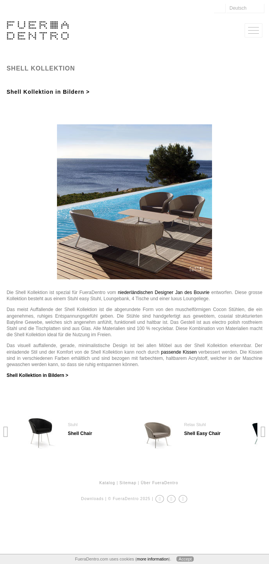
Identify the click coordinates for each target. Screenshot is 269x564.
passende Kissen (179, 352)
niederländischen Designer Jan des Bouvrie (164, 292)
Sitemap (127, 483)
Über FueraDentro (159, 483)
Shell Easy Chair (202, 433)
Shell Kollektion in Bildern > (48, 92)
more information (152, 559)
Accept (185, 559)
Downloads (92, 499)
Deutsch (238, 8)
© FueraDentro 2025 (129, 499)
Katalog (107, 483)
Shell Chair (80, 433)
